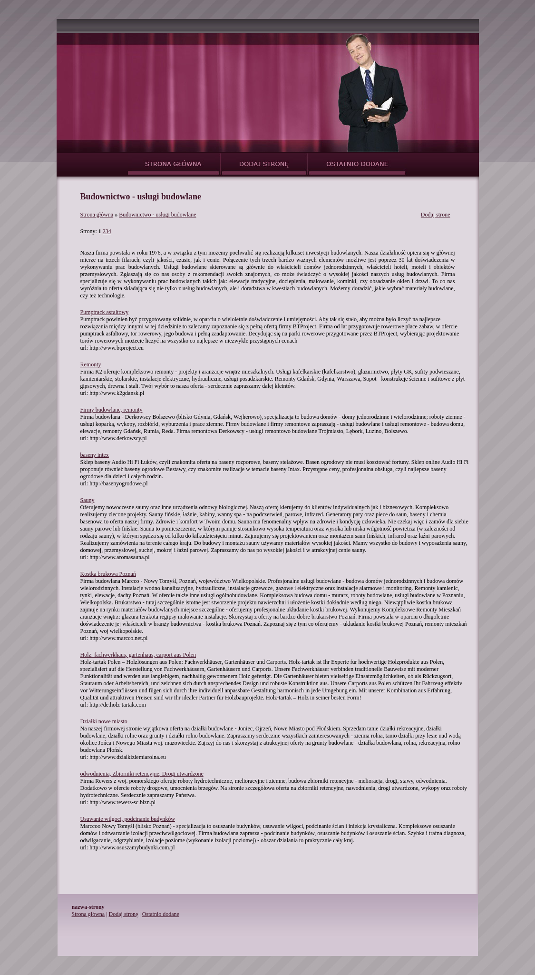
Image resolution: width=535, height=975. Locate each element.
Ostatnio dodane (160, 914)
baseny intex (94, 455)
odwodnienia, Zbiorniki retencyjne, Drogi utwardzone (142, 773)
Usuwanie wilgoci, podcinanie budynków (127, 819)
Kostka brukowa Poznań (108, 574)
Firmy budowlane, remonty (111, 409)
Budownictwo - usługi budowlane (157, 214)
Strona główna (97, 214)
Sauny (87, 500)
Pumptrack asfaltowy (104, 312)
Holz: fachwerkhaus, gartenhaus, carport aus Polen (138, 654)
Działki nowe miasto (103, 721)
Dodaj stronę (123, 914)
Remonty (90, 364)
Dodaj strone (435, 214)
